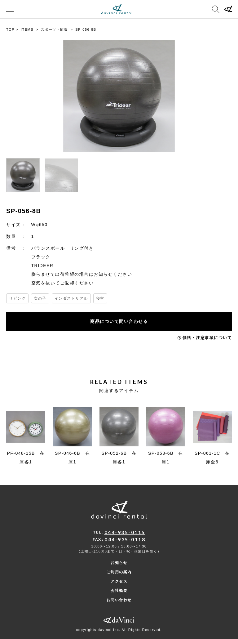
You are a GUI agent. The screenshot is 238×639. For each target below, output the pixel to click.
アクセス (119, 581)
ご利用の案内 (119, 572)
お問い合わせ (119, 600)
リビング (17, 298)
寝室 (100, 298)
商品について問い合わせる (119, 321)
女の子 (40, 298)
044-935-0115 (124, 532)
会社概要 (119, 590)
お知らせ (119, 563)
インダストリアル (71, 298)
